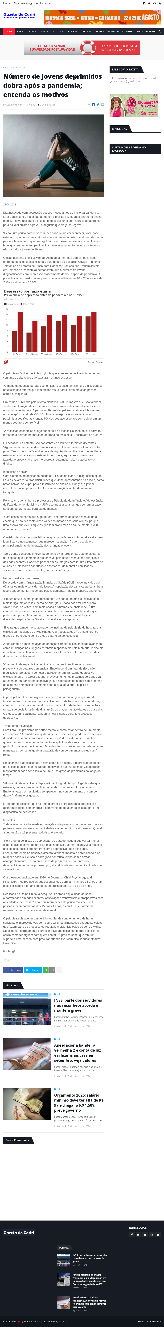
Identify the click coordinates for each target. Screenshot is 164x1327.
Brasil (22, 67)
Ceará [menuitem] (32, 31)
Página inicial (10, 67)
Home (7, 3)
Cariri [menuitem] (20, 31)
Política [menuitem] (58, 31)
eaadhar (63, 1321)
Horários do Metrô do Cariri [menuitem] (114, 31)
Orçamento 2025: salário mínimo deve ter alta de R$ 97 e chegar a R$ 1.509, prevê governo (78, 1103)
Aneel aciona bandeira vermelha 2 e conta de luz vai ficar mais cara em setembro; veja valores (77, 1053)
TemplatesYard (32, 1321)
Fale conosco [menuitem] (145, 31)
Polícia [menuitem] (72, 31)
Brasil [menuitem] (45, 31)
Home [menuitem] (9, 31)
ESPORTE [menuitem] (86, 31)
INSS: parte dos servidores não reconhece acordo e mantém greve (78, 1005)
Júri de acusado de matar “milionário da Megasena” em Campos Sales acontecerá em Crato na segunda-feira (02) (89, 1279)
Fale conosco (154, 1321)
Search (153, 31)
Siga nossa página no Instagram (33, 3)
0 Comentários (47, 104)
